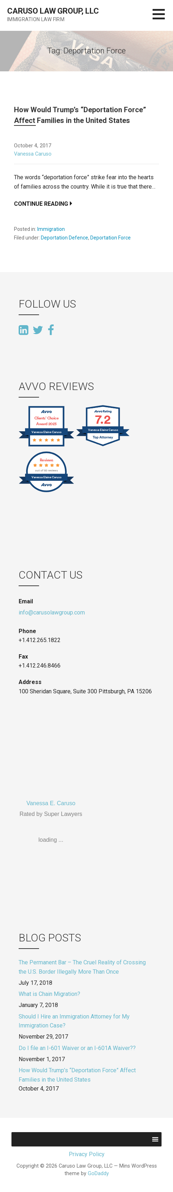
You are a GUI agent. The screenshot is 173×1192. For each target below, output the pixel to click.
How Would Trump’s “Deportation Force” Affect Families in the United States (77, 1075)
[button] (163, 18)
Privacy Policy (87, 1154)
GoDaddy (98, 1173)
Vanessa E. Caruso (51, 803)
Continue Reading (41, 203)
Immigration (51, 229)
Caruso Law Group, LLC (53, 10)
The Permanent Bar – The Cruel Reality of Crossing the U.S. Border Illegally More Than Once (82, 967)
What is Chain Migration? (49, 994)
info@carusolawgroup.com (52, 612)
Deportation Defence (64, 238)
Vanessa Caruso (33, 154)
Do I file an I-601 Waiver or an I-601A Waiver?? (77, 1048)
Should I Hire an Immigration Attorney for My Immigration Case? (74, 1021)
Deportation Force (110, 238)
